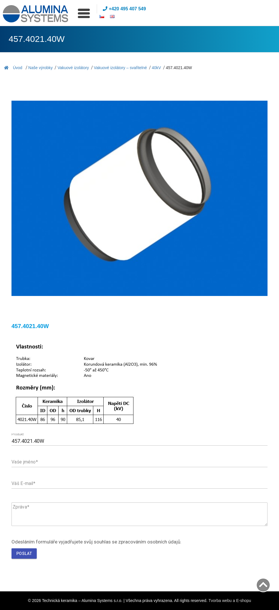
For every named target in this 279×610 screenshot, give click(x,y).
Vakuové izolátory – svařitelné (120, 67)
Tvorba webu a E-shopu (229, 600)
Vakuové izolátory (73, 67)
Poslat (24, 553)
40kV (156, 67)
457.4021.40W (179, 67)
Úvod (13, 67)
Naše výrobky (40, 67)
